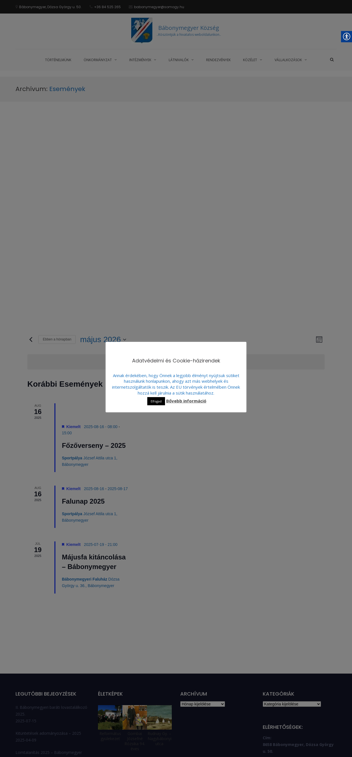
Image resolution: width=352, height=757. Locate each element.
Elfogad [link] (156, 401)
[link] (62, 40)
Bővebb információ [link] (186, 401)
